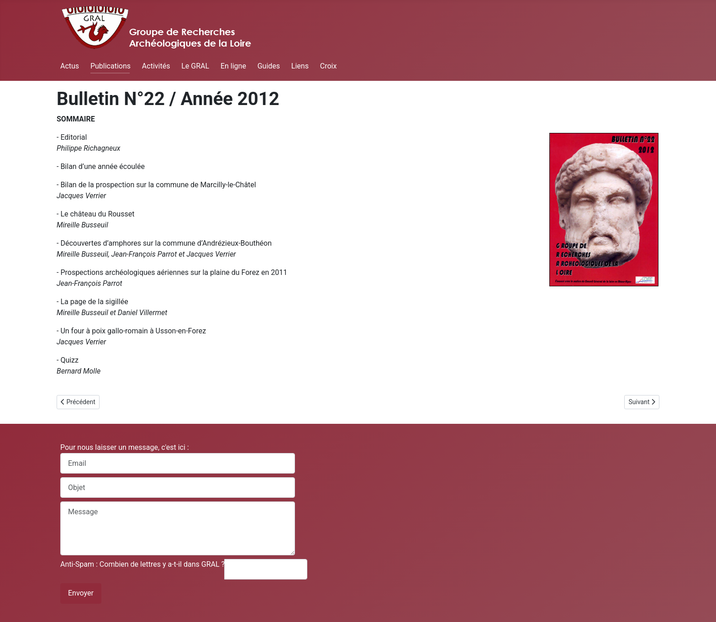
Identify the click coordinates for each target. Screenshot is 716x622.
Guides (269, 66)
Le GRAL (195, 66)
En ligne (233, 66)
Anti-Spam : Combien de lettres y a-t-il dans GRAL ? (142, 564)
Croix (328, 66)
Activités (156, 66)
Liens (300, 66)
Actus (69, 66)
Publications (110, 66)
